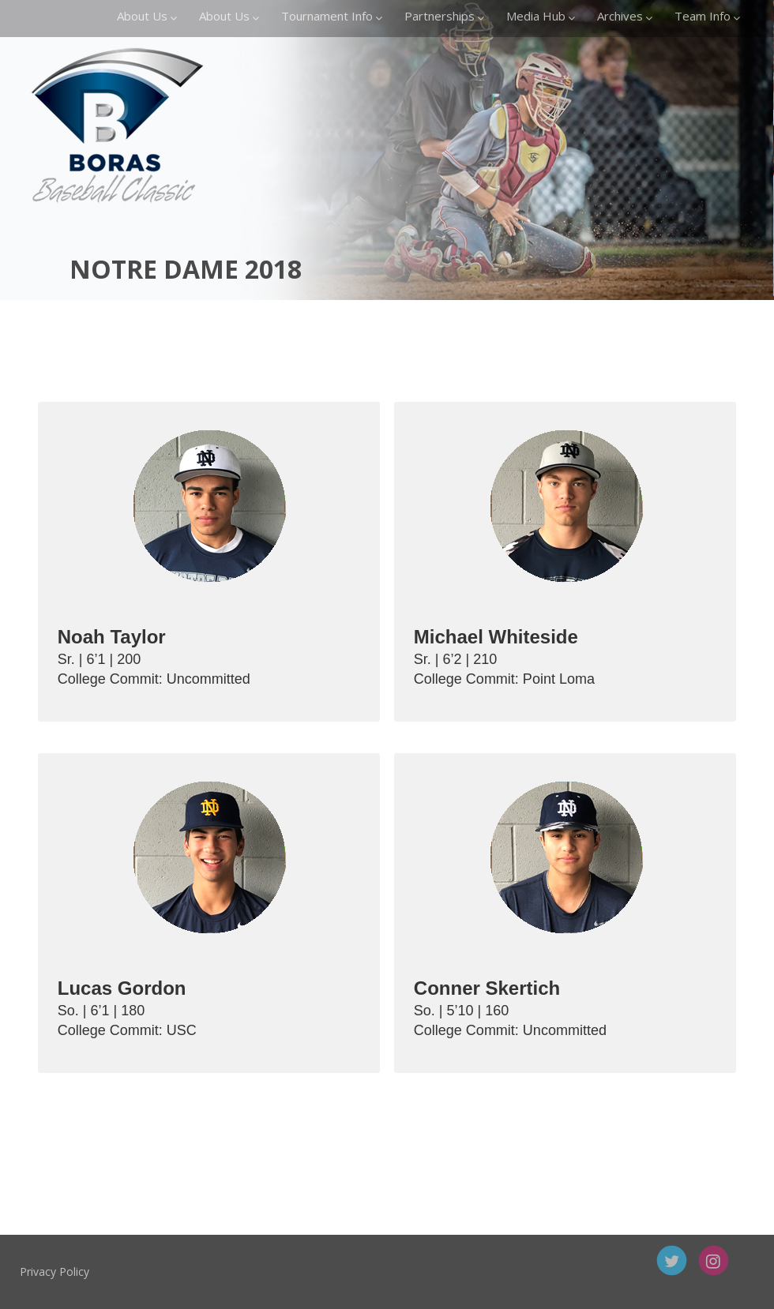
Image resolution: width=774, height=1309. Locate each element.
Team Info (707, 16)
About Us (147, 16)
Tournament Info (331, 16)
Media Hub (540, 16)
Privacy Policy (100, 1271)
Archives (624, 16)
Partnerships (444, 16)
